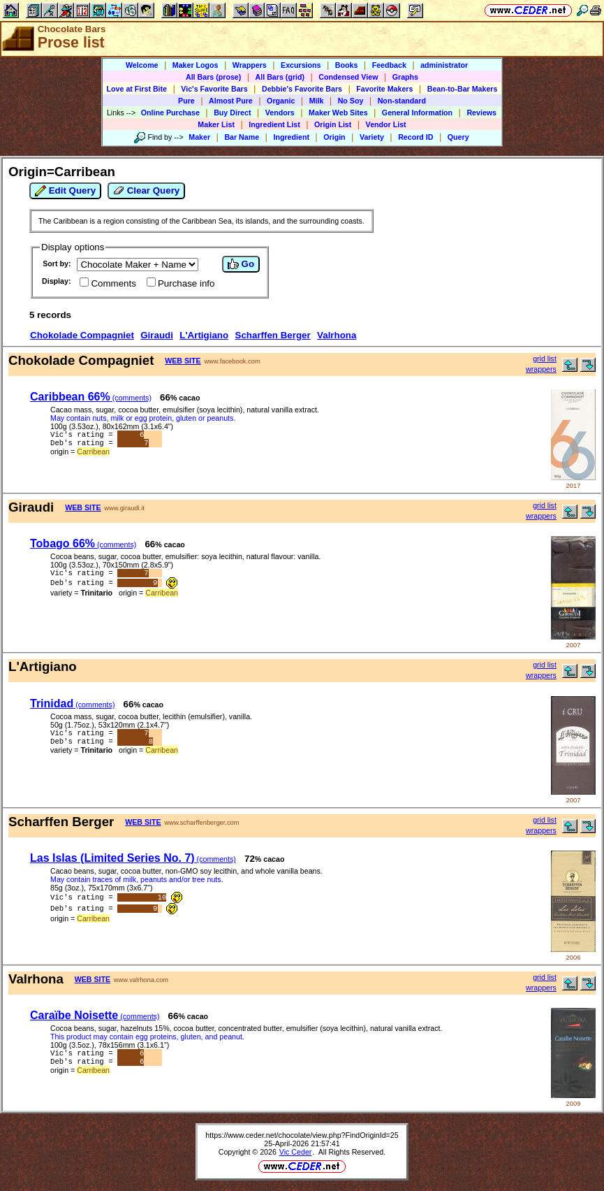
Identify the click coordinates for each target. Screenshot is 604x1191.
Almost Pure (231, 100)
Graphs (405, 77)
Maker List (216, 124)
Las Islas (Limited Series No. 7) (133, 858)
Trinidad (72, 703)
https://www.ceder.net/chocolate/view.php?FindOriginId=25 (301, 1135)
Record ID (415, 137)
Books (346, 65)
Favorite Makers (384, 89)
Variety (372, 137)
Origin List (332, 124)
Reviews (481, 112)
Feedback (389, 65)
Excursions (301, 65)
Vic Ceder (295, 1152)
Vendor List (386, 124)
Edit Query (65, 190)
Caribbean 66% (91, 397)
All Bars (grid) (280, 77)
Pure (186, 100)
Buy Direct (232, 112)
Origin (334, 137)
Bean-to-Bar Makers (462, 89)
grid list (545, 358)
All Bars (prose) (213, 77)
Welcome (142, 65)
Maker (199, 137)
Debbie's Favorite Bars (302, 89)
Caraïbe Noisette (94, 1015)
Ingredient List (274, 124)
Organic (281, 100)
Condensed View (348, 77)
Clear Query (146, 190)
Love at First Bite (137, 89)
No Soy (351, 100)
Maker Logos (195, 65)
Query (458, 137)
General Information (417, 112)
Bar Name (241, 137)
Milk (316, 100)
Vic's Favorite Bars (214, 89)
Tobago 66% (83, 543)
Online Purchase (170, 112)
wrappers (541, 369)
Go (241, 264)
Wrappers (250, 65)
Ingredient (291, 137)
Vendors (280, 112)
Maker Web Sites (338, 112)
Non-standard (402, 100)
